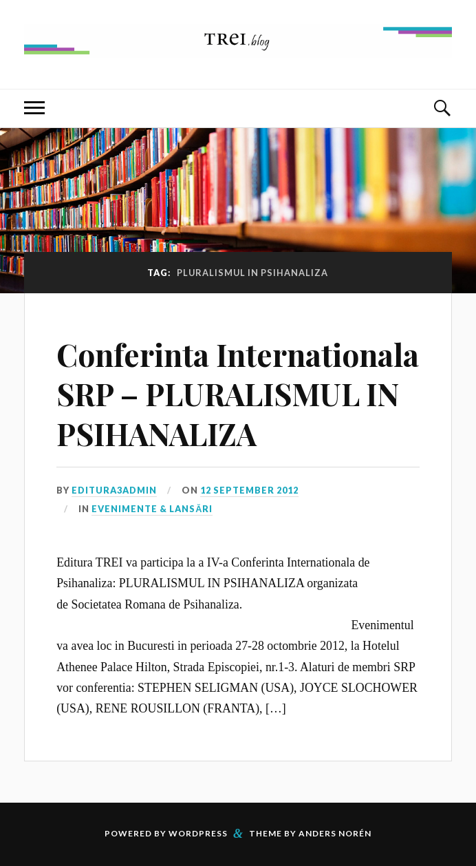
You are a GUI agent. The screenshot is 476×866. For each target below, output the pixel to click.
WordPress (198, 833)
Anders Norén (335, 833)
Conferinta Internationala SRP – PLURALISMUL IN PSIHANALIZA (237, 394)
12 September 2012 (249, 490)
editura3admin (114, 490)
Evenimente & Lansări (152, 508)
